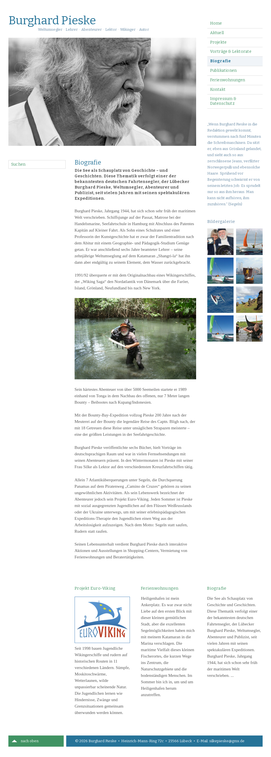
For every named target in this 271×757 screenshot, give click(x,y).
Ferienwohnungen (227, 80)
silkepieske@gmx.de (226, 741)
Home (216, 23)
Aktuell (217, 32)
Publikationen (223, 70)
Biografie (220, 61)
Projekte (218, 42)
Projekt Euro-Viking (95, 588)
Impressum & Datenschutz (223, 101)
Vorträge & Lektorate (230, 51)
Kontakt (217, 89)
